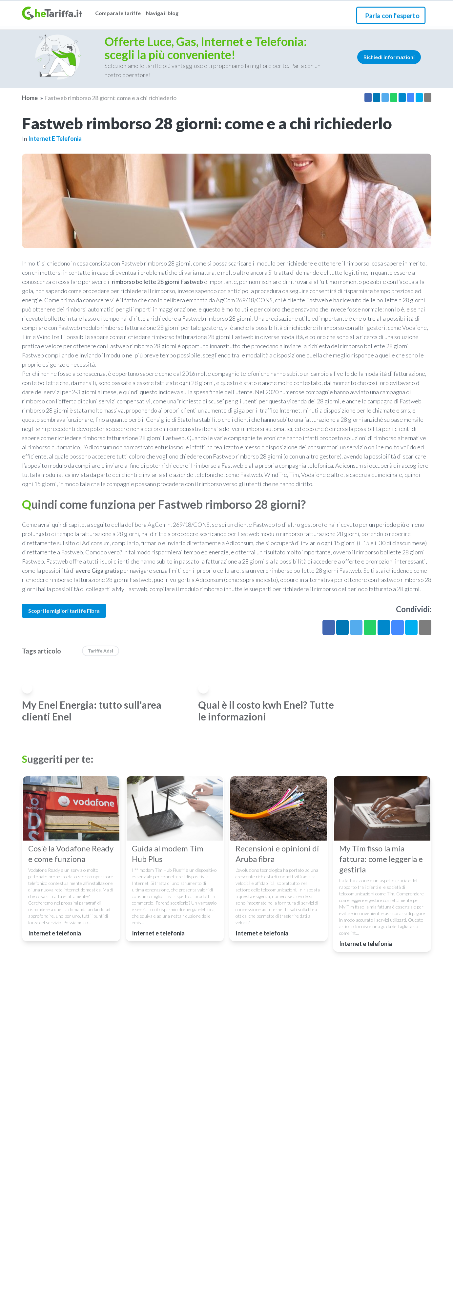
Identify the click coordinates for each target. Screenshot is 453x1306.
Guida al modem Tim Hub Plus (167, 854)
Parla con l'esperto (392, 15)
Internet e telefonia (55, 138)
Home (30, 97)
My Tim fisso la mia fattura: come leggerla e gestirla (381, 859)
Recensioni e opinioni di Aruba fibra (277, 854)
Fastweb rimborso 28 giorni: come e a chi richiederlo (110, 97)
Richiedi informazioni (389, 57)
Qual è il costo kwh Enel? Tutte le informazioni (266, 710)
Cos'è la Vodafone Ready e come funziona (70, 854)
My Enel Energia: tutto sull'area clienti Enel (91, 710)
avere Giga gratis (97, 570)
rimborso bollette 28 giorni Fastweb (157, 281)
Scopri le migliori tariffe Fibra (64, 611)
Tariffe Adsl (100, 650)
